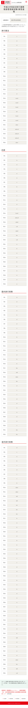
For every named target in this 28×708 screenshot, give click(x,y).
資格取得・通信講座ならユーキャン (10, 690)
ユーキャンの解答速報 (17, 2)
